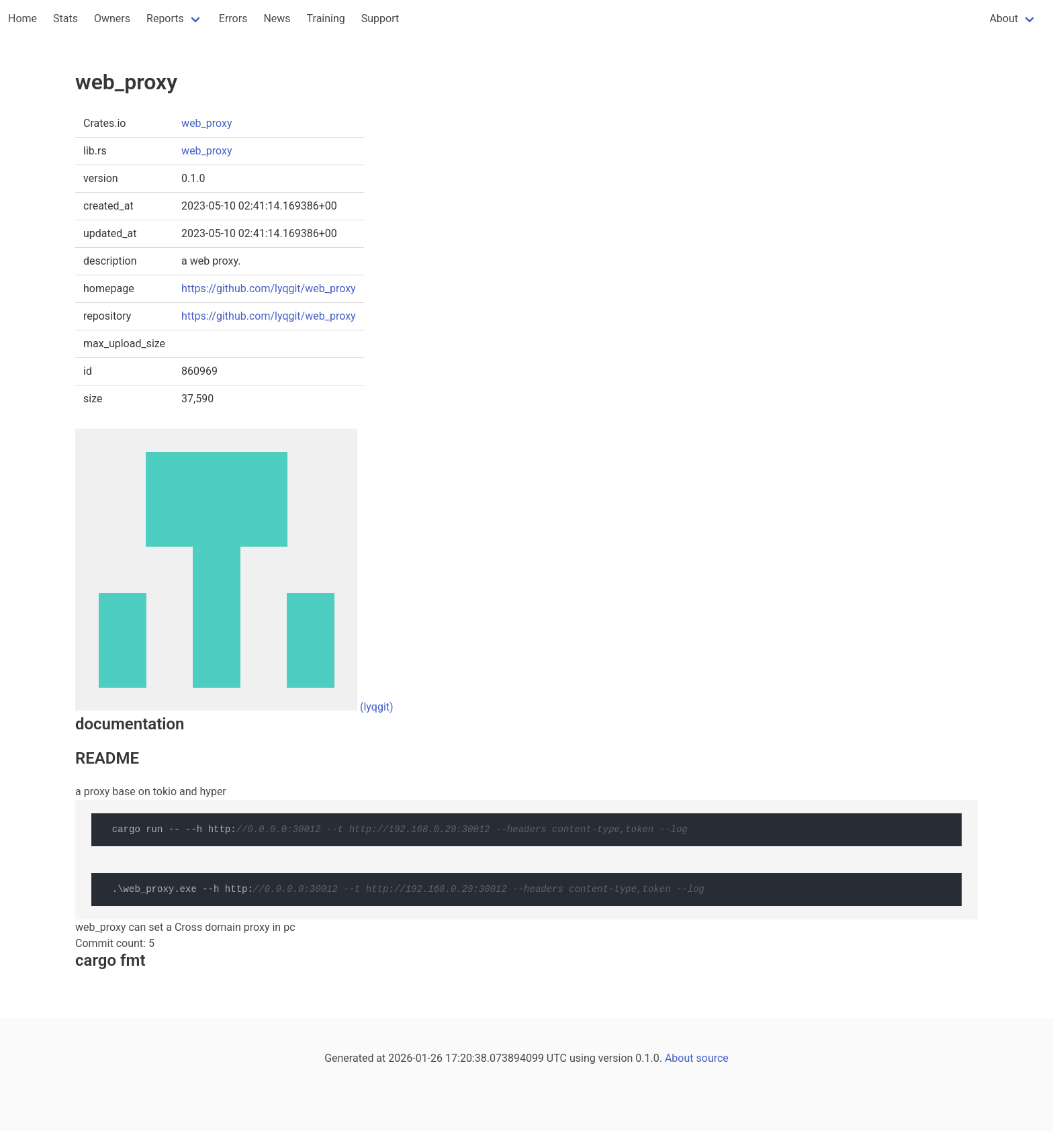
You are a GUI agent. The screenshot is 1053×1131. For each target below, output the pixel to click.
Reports (165, 18)
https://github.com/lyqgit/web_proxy (268, 288)
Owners (112, 18)
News (276, 18)
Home (22, 18)
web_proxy (206, 123)
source (712, 1058)
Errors (233, 18)
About (1003, 18)
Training (326, 18)
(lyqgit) (377, 706)
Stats (65, 18)
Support (380, 18)
